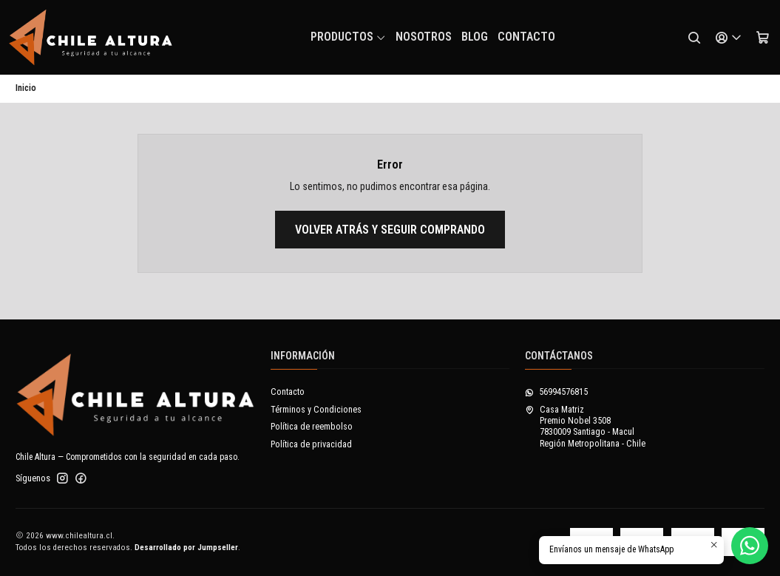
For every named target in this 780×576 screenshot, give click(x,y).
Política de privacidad (311, 444)
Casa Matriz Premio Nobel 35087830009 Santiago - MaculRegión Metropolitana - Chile (585, 426)
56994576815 (556, 392)
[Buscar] (694, 38)
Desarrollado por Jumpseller (186, 547)
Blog (474, 37)
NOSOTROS (424, 37)
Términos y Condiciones (316, 409)
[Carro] (762, 38)
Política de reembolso (312, 426)
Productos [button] (348, 37)
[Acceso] (728, 38)
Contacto (526, 37)
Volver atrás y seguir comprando (390, 230)
